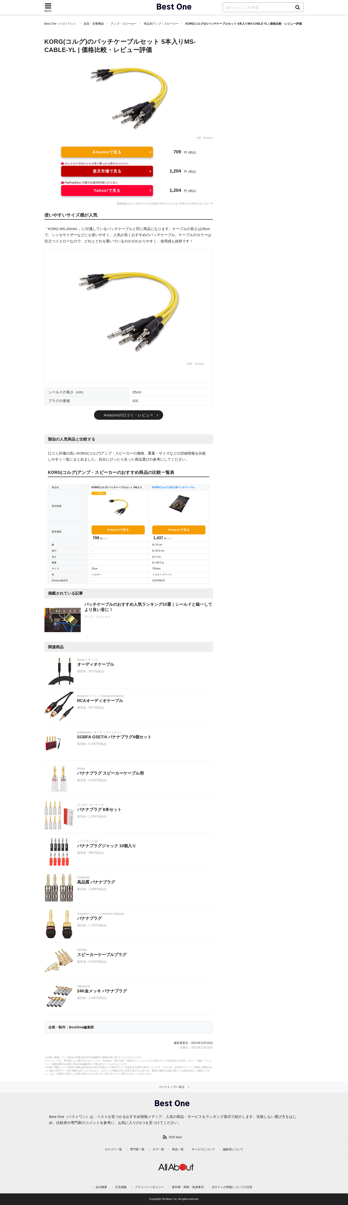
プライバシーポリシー (149, 1187)
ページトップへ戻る (172, 1087)
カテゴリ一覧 (113, 1149)
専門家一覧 (137, 1149)
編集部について (233, 1149)
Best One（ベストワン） (60, 23)
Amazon (208, 137)
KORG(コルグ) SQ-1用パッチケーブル (173, 487)
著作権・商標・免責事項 (188, 1187)
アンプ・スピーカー (124, 23)
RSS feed (175, 1137)
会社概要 (101, 1187)
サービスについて (203, 1149)
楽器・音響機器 (94, 23)
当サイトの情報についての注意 (232, 1187)
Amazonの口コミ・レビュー (128, 415)
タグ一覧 (158, 1149)
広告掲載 (121, 1187)
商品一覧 (178, 1149)
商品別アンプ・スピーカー (161, 23)
